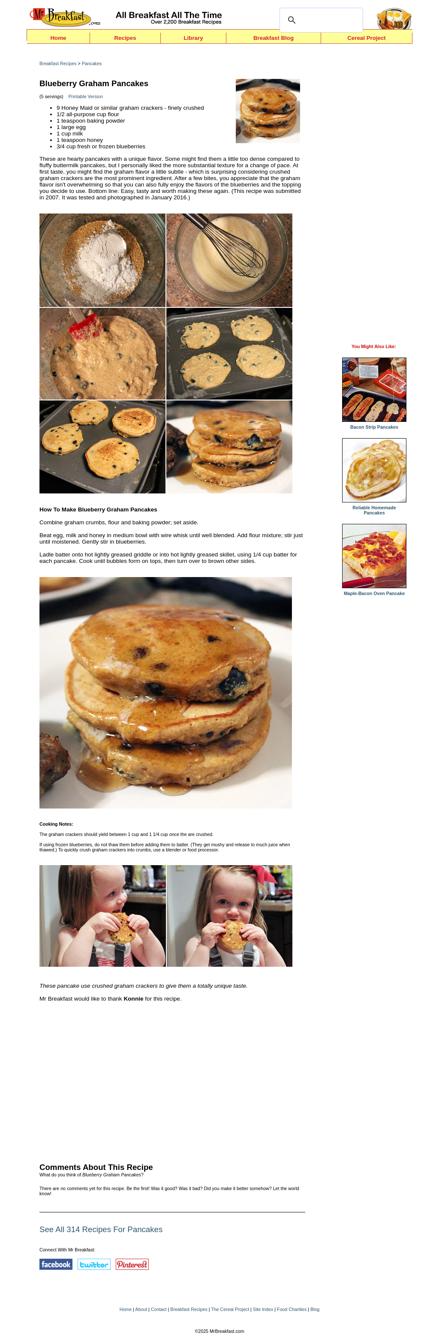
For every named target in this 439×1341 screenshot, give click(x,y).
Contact (159, 1309)
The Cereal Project (230, 1309)
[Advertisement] (172, 1080)
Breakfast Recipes (57, 63)
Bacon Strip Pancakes (374, 425)
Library (193, 38)
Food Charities (292, 1309)
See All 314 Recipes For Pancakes (100, 1229)
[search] (320, 20)
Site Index (263, 1309)
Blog (314, 1309)
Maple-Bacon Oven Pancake (374, 591)
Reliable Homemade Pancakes (374, 508)
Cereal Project (366, 38)
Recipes (125, 38)
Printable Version (86, 96)
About (141, 1309)
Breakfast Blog (273, 38)
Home (58, 38)
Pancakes (92, 63)
